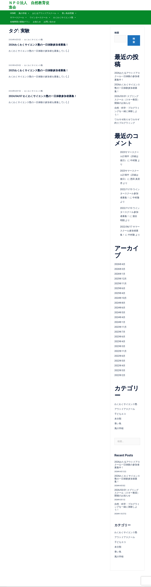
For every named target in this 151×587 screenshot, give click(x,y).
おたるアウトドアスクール (45, 13)
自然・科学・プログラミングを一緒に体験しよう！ (126, 111)
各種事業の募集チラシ (20, 22)
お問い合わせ (50, 22)
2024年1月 (119, 322)
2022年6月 (119, 356)
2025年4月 (119, 293)
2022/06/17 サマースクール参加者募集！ (130, 230)
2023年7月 (119, 331)
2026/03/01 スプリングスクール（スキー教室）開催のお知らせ (126, 99)
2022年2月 (119, 375)
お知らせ (37, 22)
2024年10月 (120, 298)
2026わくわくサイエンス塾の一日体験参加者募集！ (38, 44)
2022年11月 (120, 351)
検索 (116, 32)
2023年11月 (120, 327)
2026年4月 (119, 264)
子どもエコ (120, 413)
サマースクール (18, 17)
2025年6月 (119, 288)
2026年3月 (119, 269)
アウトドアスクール (124, 409)
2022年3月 (119, 370)
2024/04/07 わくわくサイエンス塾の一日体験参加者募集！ (43, 96)
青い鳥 (117, 423)
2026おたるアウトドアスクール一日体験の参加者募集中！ (127, 76)
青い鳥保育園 (69, 13)
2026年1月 (119, 273)
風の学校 (24, 13)
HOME (13, 13)
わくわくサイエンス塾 (64, 17)
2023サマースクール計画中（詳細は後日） (129, 156)
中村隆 (133, 160)
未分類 (117, 418)
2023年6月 (119, 336)
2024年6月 (119, 307)
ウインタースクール (40, 17)
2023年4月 (119, 341)
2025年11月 (120, 283)
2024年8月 (119, 302)
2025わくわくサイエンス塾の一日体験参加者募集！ (38, 70)
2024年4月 (119, 317)
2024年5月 (119, 312)
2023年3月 (119, 346)
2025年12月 (120, 278)
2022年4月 (119, 365)
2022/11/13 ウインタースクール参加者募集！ (130, 193)
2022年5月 (119, 360)
